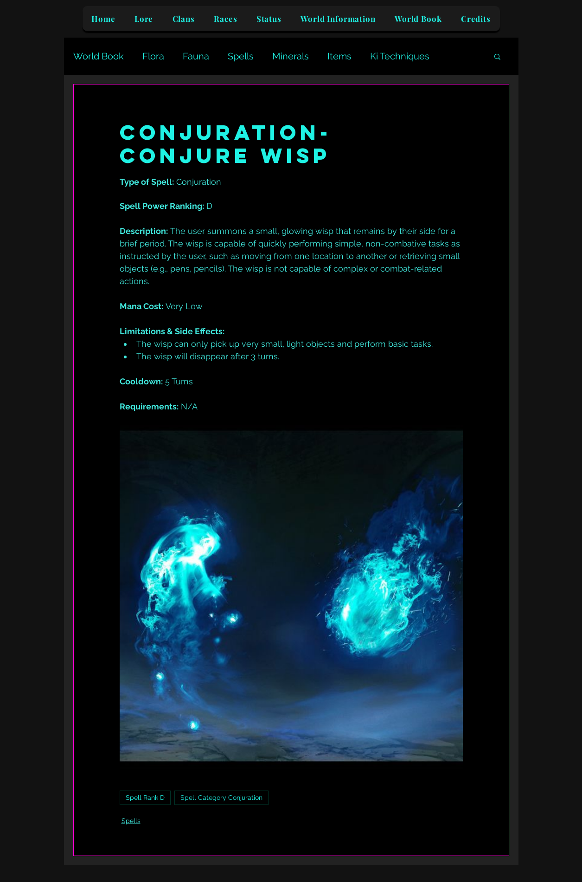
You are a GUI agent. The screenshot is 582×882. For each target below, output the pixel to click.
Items (339, 56)
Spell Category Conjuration (221, 797)
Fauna (196, 56)
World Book (98, 56)
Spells (241, 56)
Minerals (290, 56)
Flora (153, 56)
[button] (497, 56)
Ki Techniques (399, 56)
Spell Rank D (145, 797)
